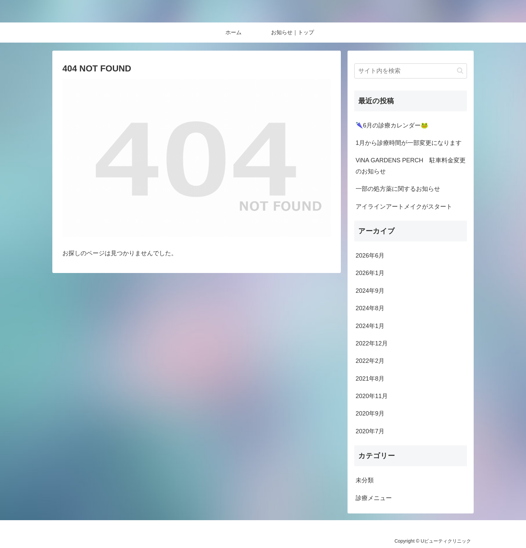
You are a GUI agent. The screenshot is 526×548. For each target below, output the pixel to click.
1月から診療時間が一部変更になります (409, 143)
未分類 (365, 480)
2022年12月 (372, 343)
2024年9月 (370, 290)
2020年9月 (370, 413)
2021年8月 (370, 378)
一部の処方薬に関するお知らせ (398, 188)
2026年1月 (370, 273)
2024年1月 (370, 326)
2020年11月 (372, 396)
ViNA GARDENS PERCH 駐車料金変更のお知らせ (411, 165)
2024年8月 (370, 308)
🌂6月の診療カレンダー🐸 (392, 125)
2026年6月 (370, 255)
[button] (460, 70)
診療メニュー (374, 498)
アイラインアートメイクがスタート (404, 206)
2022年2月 (370, 361)
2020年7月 (370, 431)
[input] (410, 70)
